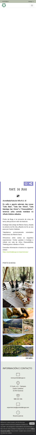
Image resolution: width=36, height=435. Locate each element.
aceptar (32, 423)
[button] (26, 184)
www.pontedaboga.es (18, 378)
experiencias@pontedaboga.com (18, 407)
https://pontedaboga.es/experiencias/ (15, 252)
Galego (31, 1)
